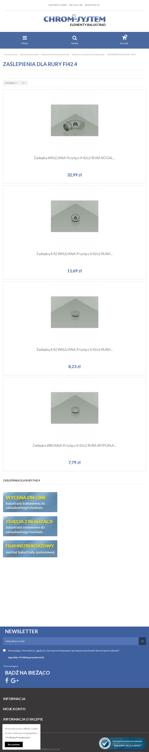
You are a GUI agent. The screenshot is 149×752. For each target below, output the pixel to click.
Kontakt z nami (58, 5)
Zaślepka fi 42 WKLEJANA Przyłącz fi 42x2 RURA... (74, 254)
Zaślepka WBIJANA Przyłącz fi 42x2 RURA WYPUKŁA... (75, 445)
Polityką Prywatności (18, 737)
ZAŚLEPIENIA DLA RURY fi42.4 (21, 480)
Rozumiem (14, 744)
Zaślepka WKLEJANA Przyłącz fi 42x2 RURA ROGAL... (74, 158)
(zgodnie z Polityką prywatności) (26, 657)
